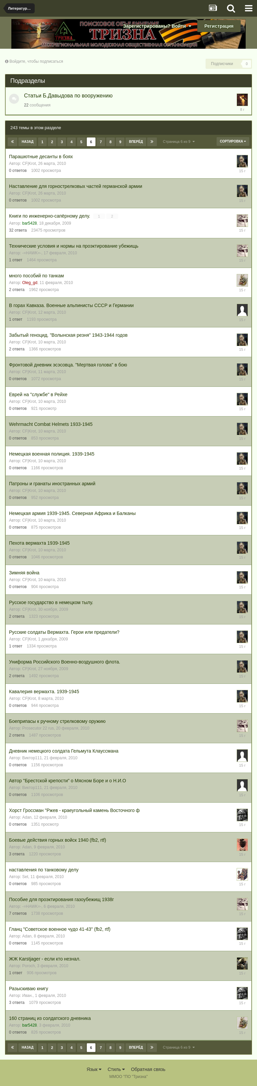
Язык (93, 1069)
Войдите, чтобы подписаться (36, 61)
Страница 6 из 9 (179, 142)
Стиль (116, 1069)
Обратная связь (148, 1069)
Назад (27, 142)
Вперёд (136, 142)
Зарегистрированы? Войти (157, 26)
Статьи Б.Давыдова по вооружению (68, 95)
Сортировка (233, 141)
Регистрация (219, 26)
